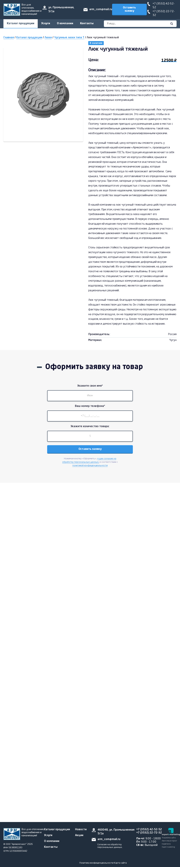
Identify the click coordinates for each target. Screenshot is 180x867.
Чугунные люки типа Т (69, 37)
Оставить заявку (129, 9)
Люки (48, 37)
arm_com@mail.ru (100, 9)
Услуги (45, 23)
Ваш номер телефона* (90, 406)
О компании (65, 23)
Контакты (87, 23)
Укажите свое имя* (90, 386)
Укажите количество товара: (90, 426)
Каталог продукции (20, 23)
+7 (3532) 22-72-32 (149, 832)
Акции (79, 835)
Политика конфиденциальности (96, 863)
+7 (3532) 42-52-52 (149, 829)
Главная (8, 37)
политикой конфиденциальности (90, 465)
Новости (81, 829)
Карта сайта (120, 863)
